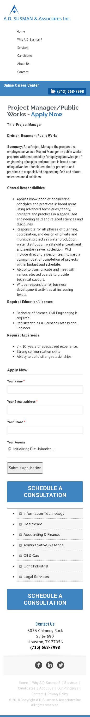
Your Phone (16, 422)
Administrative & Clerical (44, 545)
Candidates (24, 56)
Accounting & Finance (42, 534)
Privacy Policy (58, 694)
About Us (23, 64)
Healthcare (33, 524)
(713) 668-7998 (70, 91)
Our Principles (67, 688)
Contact (22, 72)
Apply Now (46, 114)
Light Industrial (36, 566)
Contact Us (45, 624)
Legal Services (36, 577)
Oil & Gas (31, 556)
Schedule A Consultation (45, 492)
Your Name (16, 381)
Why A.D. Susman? (29, 40)
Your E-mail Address (22, 402)
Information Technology (44, 513)
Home (21, 31)
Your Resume (16, 442)
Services (22, 48)
